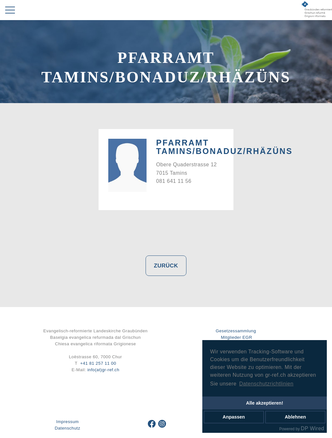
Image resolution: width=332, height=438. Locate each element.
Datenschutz (67, 428)
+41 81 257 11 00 (98, 363)
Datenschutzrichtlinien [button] (266, 383)
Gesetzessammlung (236, 330)
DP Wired (312, 428)
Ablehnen (295, 417)
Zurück (166, 266)
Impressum (67, 421)
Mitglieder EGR (236, 337)
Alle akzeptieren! (264, 403)
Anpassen (234, 417)
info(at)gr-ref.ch (103, 369)
